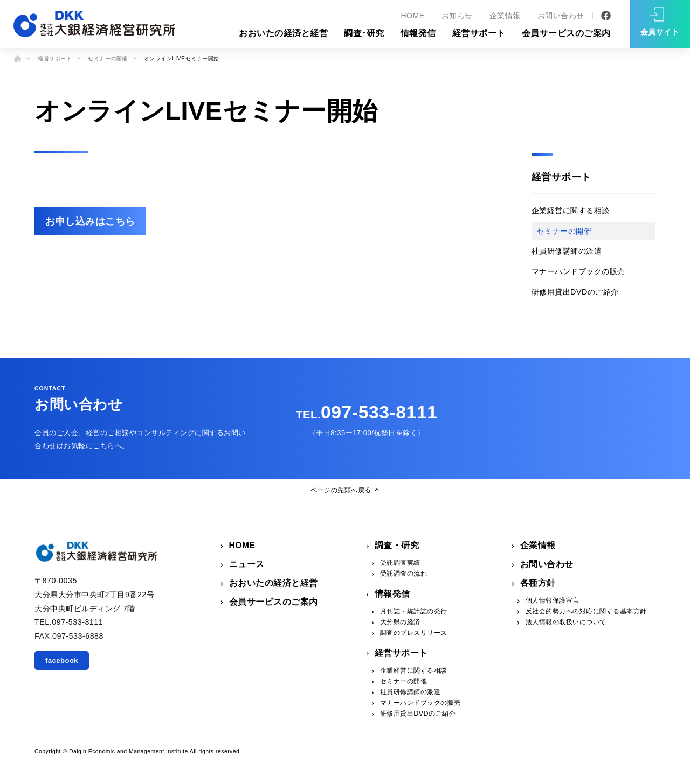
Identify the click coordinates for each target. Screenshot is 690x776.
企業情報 (505, 15)
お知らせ (457, 15)
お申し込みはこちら (90, 221)
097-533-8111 (366, 412)
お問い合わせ (560, 15)
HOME (412, 15)
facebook (61, 660)
